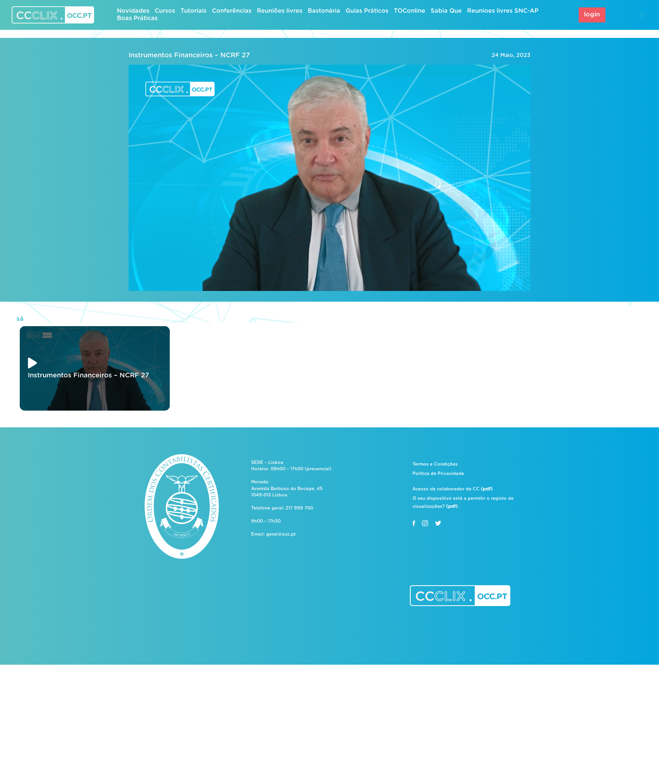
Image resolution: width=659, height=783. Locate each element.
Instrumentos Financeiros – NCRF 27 (189, 55)
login (592, 14)
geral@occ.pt (281, 534)
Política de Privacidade (438, 474)
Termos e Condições (435, 464)
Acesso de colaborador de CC (453, 489)
